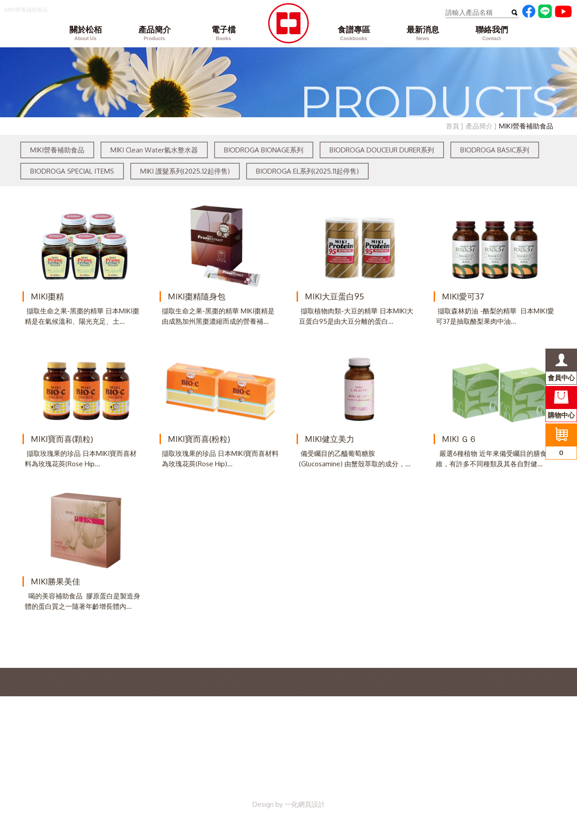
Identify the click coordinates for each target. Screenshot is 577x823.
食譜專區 (354, 33)
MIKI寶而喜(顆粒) (62, 439)
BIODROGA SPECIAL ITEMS (72, 171)
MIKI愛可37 (463, 296)
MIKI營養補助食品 (57, 150)
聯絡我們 (491, 33)
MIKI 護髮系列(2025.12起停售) (185, 171)
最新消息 (423, 33)
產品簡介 (154, 33)
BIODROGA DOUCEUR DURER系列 (382, 150)
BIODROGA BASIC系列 (494, 150)
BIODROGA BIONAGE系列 (263, 150)
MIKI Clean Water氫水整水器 (154, 150)
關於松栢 (85, 33)
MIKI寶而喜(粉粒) (199, 439)
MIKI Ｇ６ (459, 439)
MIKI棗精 (47, 296)
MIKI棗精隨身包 (196, 296)
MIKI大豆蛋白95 (334, 296)
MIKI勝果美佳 (55, 581)
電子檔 (223, 33)
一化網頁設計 (304, 804)
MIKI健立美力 (329, 439)
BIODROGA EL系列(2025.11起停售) (307, 171)
